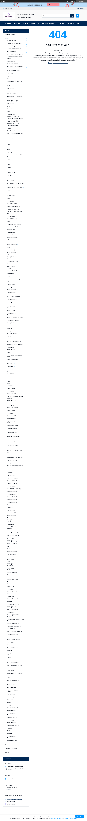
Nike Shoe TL (10, 589)
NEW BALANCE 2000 (12, 647)
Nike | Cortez (10, 235)
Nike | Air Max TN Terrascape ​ (20, 314)
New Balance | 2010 (12, 407)
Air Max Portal (11, 455)
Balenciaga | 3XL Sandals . (24, 372)
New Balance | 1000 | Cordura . (21, 690)
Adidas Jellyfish (11, 697)
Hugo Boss (14, 382)
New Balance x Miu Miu (13, 535)
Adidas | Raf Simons (12, 710)
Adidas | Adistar (11, 418)
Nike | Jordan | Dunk (12, 227)
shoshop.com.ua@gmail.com (14, 799)
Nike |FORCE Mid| (12, 218)
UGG (8, 247)
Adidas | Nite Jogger (12, 541)
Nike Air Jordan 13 (12, 543)
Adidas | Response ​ (21, 428)
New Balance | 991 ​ (22, 307)
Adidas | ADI (10, 273)
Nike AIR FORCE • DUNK (14, 206)
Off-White (9, 328)
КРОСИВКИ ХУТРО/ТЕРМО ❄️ (15, 187)
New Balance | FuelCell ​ (21, 267)
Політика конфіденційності (71, 818)
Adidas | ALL (10, 347)
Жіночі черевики (11, 51)
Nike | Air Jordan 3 (12, 499)
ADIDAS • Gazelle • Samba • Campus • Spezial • (15, 124)
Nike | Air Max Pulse (12, 261)
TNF (8, 546)
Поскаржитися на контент (57, 818)
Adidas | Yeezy (11, 114)
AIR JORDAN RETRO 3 (13, 296)
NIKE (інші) (10, 175)
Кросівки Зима (11, 195)
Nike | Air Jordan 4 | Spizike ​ (19, 238)
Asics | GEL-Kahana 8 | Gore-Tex (15, 451)
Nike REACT (10, 201)
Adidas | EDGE (11, 349)
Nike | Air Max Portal (12, 425)
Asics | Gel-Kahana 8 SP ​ (20, 573)
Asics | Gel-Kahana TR (13, 623)
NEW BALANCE (11, 93)
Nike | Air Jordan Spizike (13, 634)
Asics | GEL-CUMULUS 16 (14, 626)
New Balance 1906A (12, 445)
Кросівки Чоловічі (12, 138)
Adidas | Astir (10, 524)
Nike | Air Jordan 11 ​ (21, 713)
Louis (8, 190)
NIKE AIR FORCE (11, 660)
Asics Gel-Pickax (11, 687)
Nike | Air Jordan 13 (12, 551)
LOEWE (9, 336)
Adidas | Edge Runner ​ (19, 401)
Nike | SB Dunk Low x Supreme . (14, 528)
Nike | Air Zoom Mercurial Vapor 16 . (17, 620)
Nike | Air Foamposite (12, 598)
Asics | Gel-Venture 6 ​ (20, 257)
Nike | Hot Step (11, 229)
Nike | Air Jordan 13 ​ (21, 737)
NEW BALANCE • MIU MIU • (14, 224)
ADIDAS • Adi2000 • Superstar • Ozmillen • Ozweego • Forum (15, 117)
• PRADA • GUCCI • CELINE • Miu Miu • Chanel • (15, 97)
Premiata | (10, 369)
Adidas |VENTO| (11, 722)
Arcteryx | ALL (10, 596)
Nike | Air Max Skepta (13, 320)
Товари (7, 38)
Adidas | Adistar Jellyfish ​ (18, 437)
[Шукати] (72, 16)
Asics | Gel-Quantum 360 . (21, 653)
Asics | (9, 463)
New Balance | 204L (12, 393)
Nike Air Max (10, 586)
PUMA (9, 731)
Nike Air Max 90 (11, 684)
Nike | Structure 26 (12, 333)
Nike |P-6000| (10, 720)
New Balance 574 (11, 510)
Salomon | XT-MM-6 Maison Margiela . (18, 615)
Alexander (10, 193)
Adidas (9, 128)
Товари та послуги (29, 23)
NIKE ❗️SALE (10, 73)
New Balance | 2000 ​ (22, 421)
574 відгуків (72, 1)
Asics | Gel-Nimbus (12, 331)
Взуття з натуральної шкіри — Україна (15, 57)
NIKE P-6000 (10, 642)
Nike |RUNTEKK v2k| (12, 717)
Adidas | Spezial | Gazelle (14, 100)
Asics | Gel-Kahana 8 (12, 323)
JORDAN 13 (10, 670)
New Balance (10, 76)
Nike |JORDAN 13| (12, 203)
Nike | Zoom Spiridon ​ (22, 569)
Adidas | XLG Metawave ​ (22, 564)
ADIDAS (9, 152)
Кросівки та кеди (11, 40)
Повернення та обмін (11, 745)
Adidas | (9, 650)
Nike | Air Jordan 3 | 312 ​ (20, 253)
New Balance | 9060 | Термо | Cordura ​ (16, 397)
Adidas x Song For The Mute (14, 344)
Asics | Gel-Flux (11, 284)
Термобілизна (11, 61)
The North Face (11, 339)
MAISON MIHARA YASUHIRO (15, 665)
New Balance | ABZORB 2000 (15, 631)
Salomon (9, 601)
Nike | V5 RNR (11, 629)
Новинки (17, 23)
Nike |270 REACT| (12, 216)
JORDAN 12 (10, 668)
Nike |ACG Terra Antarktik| (14, 488)
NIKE (8, 198)
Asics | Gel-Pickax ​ (23, 520)
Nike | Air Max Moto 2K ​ (20, 433)
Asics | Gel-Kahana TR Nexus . (20, 681)
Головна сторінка (10, 34)
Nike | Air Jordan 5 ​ (21, 293)
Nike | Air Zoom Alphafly (13, 279)
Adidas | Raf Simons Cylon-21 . (18, 674)
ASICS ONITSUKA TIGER (14, 341)
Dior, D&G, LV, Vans (12, 131)
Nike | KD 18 (10, 391)
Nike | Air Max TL (11, 448)
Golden (9, 264)
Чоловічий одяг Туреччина (14, 43)
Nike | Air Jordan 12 (12, 491)
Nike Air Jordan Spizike (13, 639)
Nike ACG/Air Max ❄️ (13, 244)
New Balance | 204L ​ (20, 441)
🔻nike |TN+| (10, 705)
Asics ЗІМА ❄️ (11, 363)
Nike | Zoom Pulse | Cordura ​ (19, 360)
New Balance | (11, 250)
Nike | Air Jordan (11, 289)
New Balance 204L (12, 460)
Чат (79, 816)
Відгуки (61, 23)
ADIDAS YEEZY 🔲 (12, 121)
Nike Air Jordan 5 (11, 310)
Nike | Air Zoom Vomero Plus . (20, 592)
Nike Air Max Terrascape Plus (15, 317)
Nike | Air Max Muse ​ (22, 560)
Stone (8, 677)
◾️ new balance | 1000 (13, 532)
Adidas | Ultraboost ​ (20, 302)
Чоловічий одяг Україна (13, 46)
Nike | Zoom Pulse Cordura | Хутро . (18, 355)
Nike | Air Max (10, 612)
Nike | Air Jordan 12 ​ (21, 516)
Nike (8, 78)
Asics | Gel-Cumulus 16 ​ (20, 580)
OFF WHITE (10, 538)
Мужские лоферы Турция (14, 70)
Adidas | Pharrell (11, 607)
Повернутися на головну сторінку (58, 63)
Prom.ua (52, 817)
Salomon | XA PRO (12, 740)
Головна (8, 23)
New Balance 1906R (12, 478)
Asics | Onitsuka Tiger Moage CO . (18, 466)
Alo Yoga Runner (11, 554)
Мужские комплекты (12, 63)
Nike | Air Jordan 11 (12, 502)
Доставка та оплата (48, 23)
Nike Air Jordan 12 (12, 483)
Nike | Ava (10, 413)
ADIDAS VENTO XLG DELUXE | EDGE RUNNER (15, 184)
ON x (8, 106)
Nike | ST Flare (11, 388)
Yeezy (8, 85)
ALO (8, 645)
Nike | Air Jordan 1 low (13, 271)
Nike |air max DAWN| (12, 707)
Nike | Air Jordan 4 (12, 494)
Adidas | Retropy (11, 232)
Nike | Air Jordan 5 (12, 299)
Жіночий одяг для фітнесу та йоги (15, 67)
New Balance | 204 (12, 415)
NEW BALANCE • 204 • (13, 209)
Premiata (9, 728)
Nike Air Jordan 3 (11, 486)
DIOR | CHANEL (11, 172)
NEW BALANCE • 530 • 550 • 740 (15, 212)
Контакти (70, 23)
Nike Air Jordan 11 (12, 480)
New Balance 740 (11, 513)
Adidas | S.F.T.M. (11, 287)
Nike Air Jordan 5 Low (13, 583)
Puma (8, 144)
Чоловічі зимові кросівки (14, 48)
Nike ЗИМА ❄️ (11, 366)
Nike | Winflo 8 (11, 410)
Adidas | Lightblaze (12, 405)
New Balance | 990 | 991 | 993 (15, 133)
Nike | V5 (9, 557)
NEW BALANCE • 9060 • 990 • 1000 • (15, 82)
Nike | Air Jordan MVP (13, 662)
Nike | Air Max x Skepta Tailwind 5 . (17, 155)
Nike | (8, 221)
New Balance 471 (11, 475)
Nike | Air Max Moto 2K (13, 604)
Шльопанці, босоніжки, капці (15, 54)
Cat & (8, 281)
